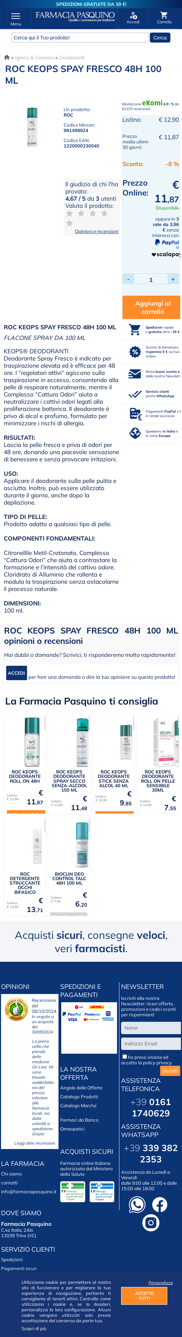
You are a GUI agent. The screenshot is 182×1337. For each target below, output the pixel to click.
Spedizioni (12, 1259)
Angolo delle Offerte (81, 1087)
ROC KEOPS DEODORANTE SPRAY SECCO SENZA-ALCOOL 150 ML (69, 781)
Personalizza (157, 1282)
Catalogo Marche (78, 1105)
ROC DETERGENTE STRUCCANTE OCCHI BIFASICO (25, 883)
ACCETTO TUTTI (144, 1296)
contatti (9, 1182)
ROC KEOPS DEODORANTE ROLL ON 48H (25, 776)
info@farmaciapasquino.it (28, 1191)
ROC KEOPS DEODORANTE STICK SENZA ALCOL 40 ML (114, 778)
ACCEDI (16, 673)
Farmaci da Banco (79, 1120)
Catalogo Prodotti (79, 1096)
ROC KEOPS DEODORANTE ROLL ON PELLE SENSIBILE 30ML (158, 781)
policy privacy (157, 1062)
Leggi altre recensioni (34, 1143)
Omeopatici (72, 1129)
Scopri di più (34, 1328)
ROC (68, 115)
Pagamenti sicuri (19, 1268)
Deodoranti (72, 57)
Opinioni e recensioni (96, 231)
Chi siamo (11, 1173)
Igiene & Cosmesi (34, 57)
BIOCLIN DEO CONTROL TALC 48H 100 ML (69, 878)
